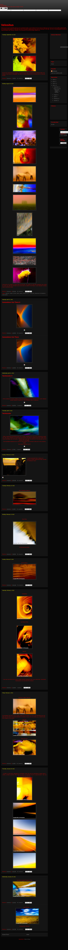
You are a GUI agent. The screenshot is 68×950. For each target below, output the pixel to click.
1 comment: (19, 449)
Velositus (7, 25)
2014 (54, 81)
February (56, 98)
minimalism (37, 293)
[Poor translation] (5, 8)
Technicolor (6, 413)
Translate (63, 135)
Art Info (52, 124)
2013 (54, 83)
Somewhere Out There (10, 337)
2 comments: (20, 405)
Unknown (55, 71)
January (56, 100)
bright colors (13, 293)
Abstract (8, 293)
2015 (54, 79)
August (55, 94)
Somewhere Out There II (11, 302)
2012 (54, 85)
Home (27, 934)
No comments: (20, 78)
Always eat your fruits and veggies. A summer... (57, 90)
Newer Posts (5, 934)
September (56, 87)
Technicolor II (7, 376)
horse (18, 293)
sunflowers (5, 294)
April (55, 96)
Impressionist (26, 293)
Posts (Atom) (27, 939)
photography (43, 293)
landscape (32, 293)
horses (21, 293)
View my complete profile (56, 73)
